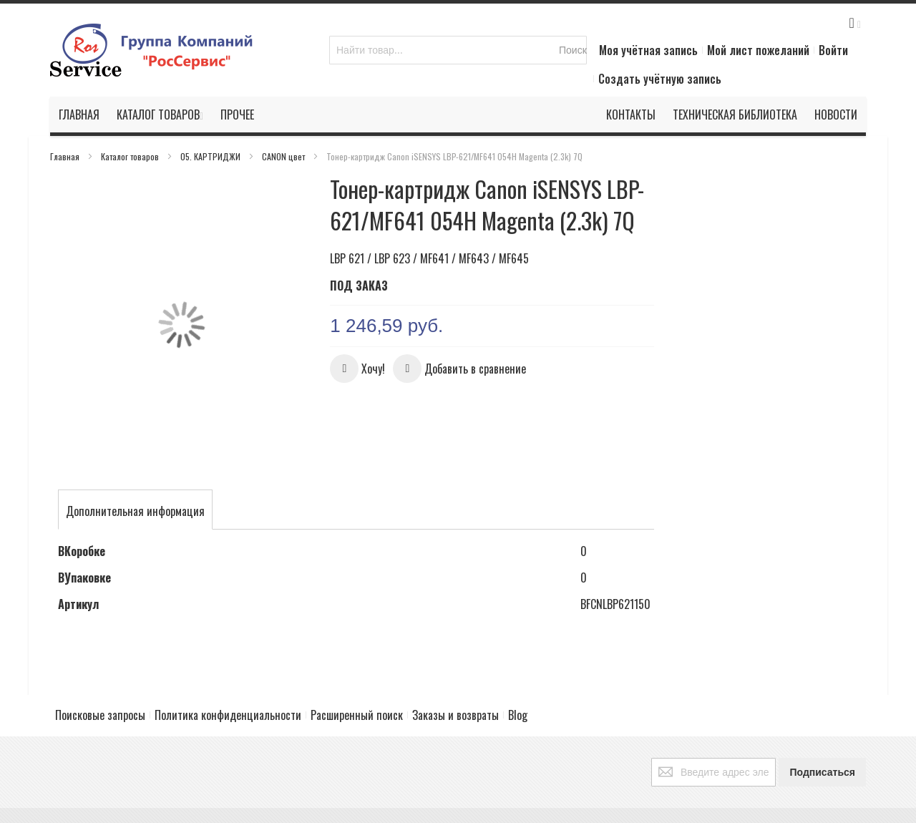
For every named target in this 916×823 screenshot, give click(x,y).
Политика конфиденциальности (228, 687)
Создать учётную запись (659, 78)
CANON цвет (284, 156)
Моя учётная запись (648, 50)
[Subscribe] (822, 745)
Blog (517, 687)
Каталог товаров (131, 156)
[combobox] (458, 50)
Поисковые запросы (100, 687)
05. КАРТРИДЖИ (211, 156)
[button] (357, 368)
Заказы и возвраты (455, 687)
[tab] (135, 480)
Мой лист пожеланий (758, 50)
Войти (833, 50)
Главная (66, 156)
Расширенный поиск (357, 687)
